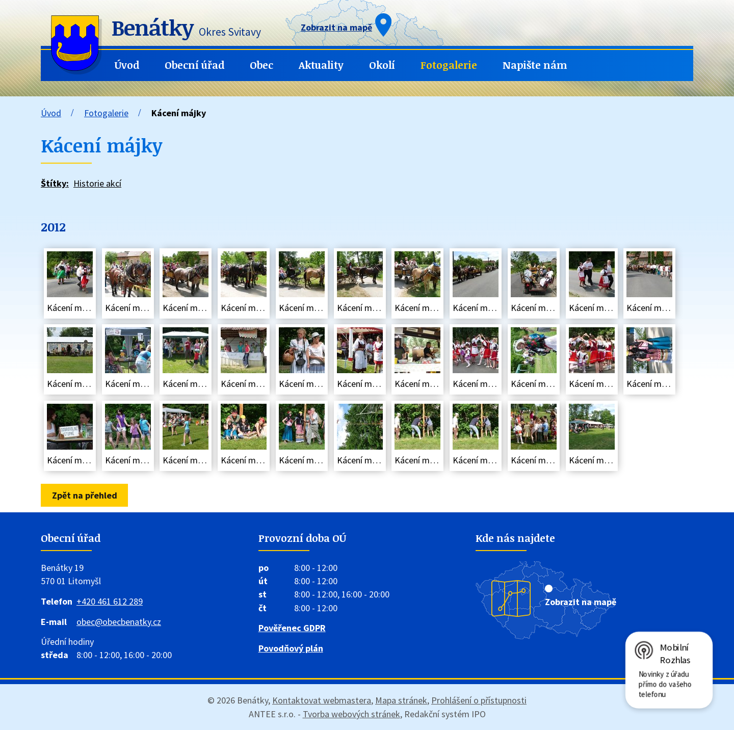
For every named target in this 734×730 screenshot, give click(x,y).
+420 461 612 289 (109, 601)
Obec (261, 65)
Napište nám (535, 65)
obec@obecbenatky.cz (118, 622)
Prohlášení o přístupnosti (479, 700)
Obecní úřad (194, 65)
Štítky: (55, 183)
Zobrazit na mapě (580, 602)
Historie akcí (97, 183)
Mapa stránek (401, 700)
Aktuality (321, 65)
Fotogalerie (449, 65)
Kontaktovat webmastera (321, 700)
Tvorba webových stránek (351, 714)
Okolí (382, 65)
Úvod (127, 65)
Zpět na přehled (84, 495)
